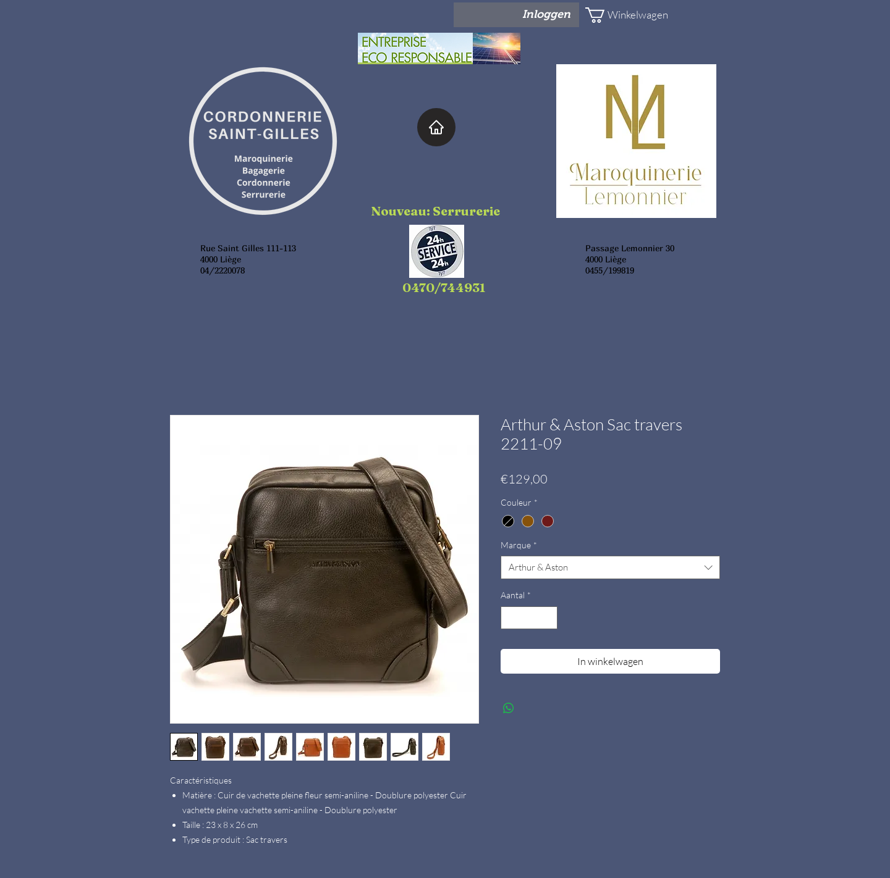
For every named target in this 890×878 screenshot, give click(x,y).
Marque (519, 545)
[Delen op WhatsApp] (508, 708)
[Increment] (548, 618)
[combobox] (610, 567)
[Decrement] (510, 618)
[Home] (436, 127)
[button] (621, 15)
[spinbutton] (529, 618)
